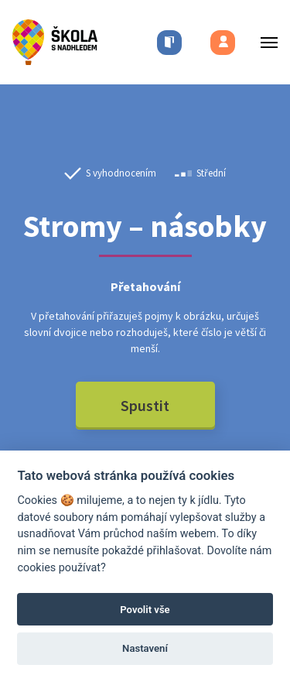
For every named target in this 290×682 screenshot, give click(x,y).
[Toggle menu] (264, 42)
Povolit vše (144, 609)
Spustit (145, 405)
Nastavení (145, 648)
